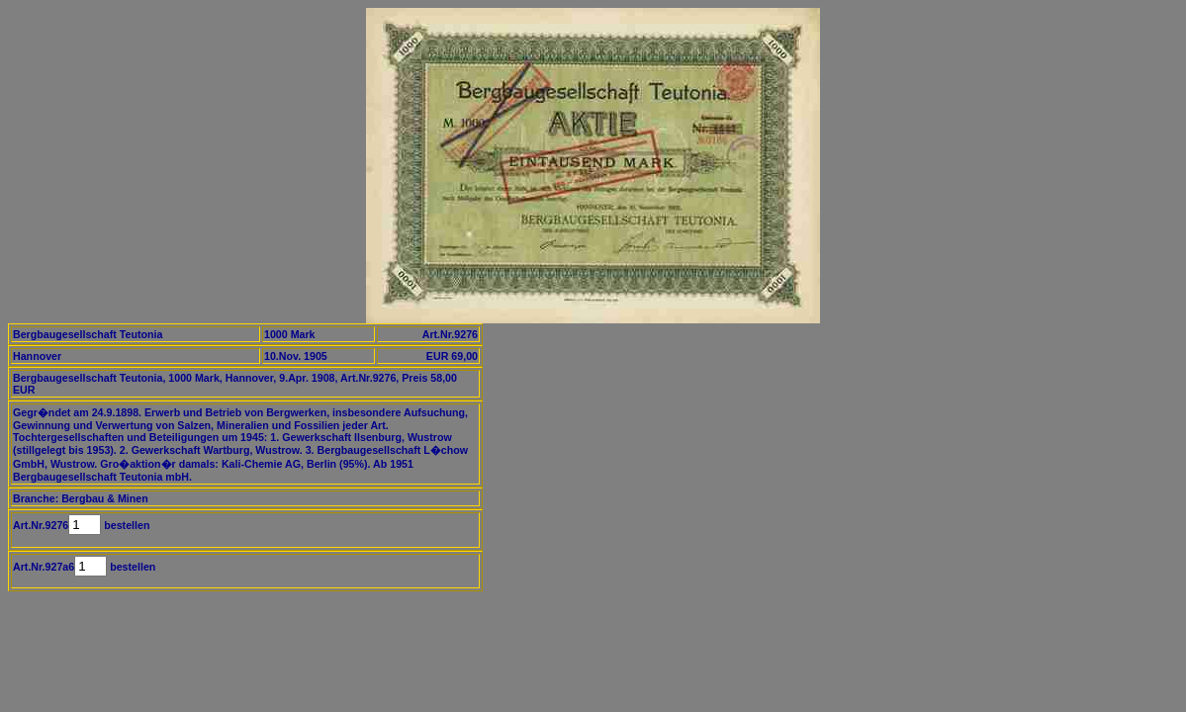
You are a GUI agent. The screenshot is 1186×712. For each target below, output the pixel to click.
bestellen (125, 525)
